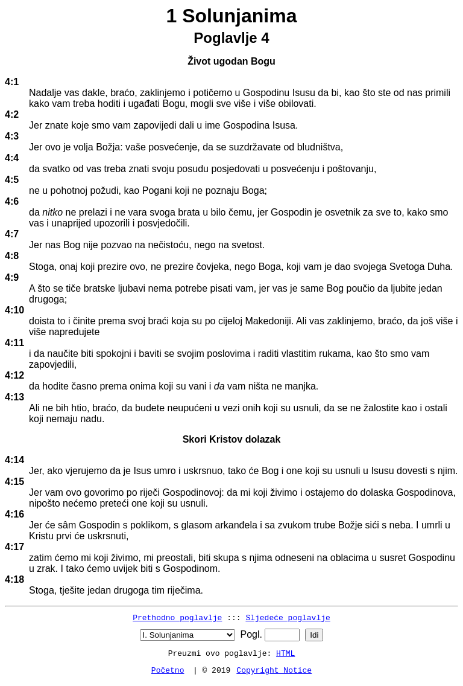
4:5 (12, 180)
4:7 (12, 234)
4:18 (14, 579)
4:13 (14, 397)
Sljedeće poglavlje (287, 617)
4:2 (12, 114)
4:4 (12, 158)
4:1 (12, 82)
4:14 (14, 460)
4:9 (12, 277)
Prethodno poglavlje (177, 617)
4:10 (14, 310)
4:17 (14, 547)
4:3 (12, 136)
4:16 (14, 514)
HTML (285, 652)
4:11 (14, 343)
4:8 (12, 256)
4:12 (14, 375)
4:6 (12, 201)
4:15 (14, 481)
